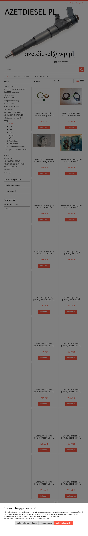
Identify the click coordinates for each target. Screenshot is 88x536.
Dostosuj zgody (46, 523)
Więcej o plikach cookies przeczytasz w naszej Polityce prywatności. (26, 518)
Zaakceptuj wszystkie (63, 523)
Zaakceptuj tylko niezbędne (26, 523)
